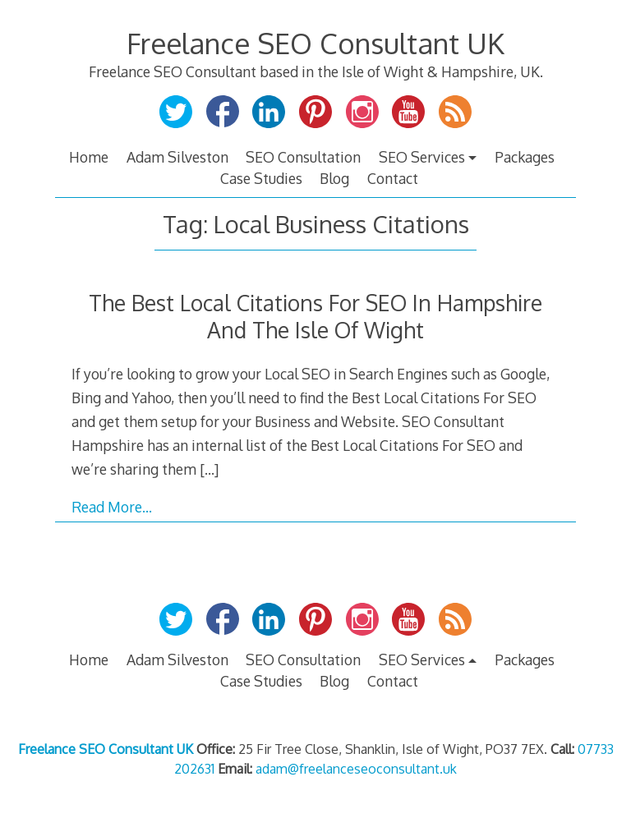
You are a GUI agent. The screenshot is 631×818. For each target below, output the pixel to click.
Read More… (111, 507)
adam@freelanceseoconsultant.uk (356, 769)
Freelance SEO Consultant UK (315, 43)
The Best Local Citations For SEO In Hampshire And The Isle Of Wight (315, 316)
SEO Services (422, 157)
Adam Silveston (177, 157)
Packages (525, 157)
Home (88, 157)
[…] (209, 469)
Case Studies (261, 178)
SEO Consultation (303, 157)
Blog (334, 178)
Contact (392, 178)
